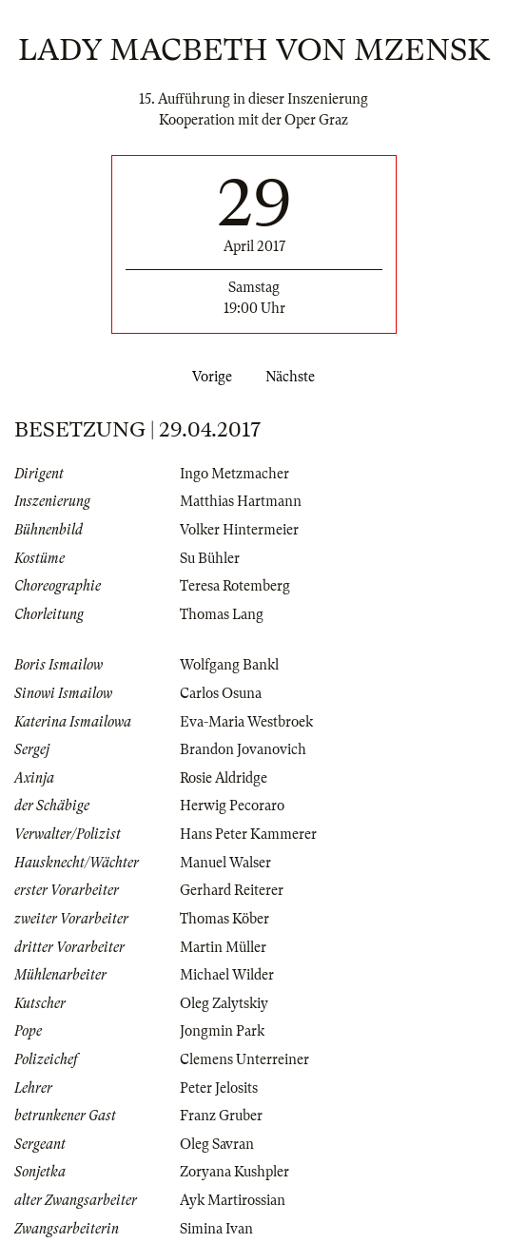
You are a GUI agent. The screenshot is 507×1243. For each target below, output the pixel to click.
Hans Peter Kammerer (248, 834)
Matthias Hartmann (241, 501)
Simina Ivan (216, 1228)
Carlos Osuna (221, 693)
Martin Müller (223, 947)
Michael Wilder (227, 974)
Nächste (293, 376)
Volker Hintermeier (239, 529)
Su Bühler (210, 558)
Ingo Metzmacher (234, 473)
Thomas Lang (221, 614)
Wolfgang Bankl (229, 664)
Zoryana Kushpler (234, 1171)
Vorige (208, 376)
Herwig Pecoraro (232, 805)
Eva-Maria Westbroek (246, 721)
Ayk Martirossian (232, 1200)
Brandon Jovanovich (243, 749)
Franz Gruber (221, 1115)
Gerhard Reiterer (231, 890)
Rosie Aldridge (223, 778)
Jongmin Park (222, 1031)
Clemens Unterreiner (244, 1059)
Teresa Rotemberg (235, 585)
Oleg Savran (217, 1144)
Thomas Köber (224, 918)
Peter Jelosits (219, 1088)
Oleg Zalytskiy (224, 1003)
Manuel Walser (225, 862)
